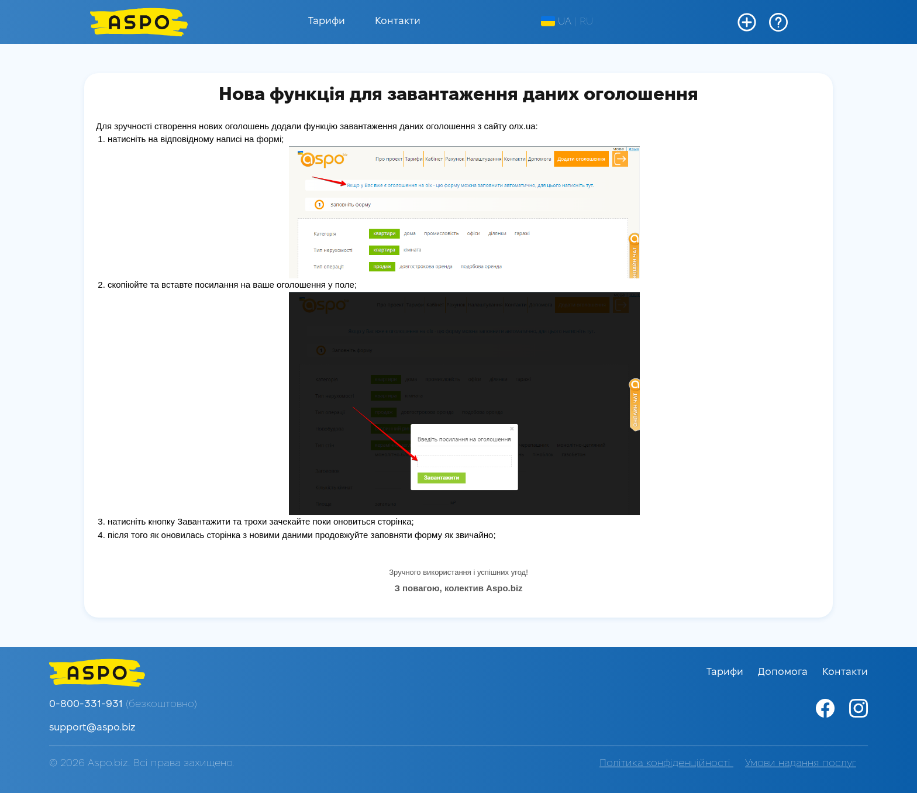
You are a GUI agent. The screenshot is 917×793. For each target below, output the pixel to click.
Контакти (397, 21)
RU (586, 22)
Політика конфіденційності (666, 763)
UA (556, 21)
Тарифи (326, 21)
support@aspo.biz (92, 727)
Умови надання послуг (800, 763)
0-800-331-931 (123, 704)
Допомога (784, 672)
